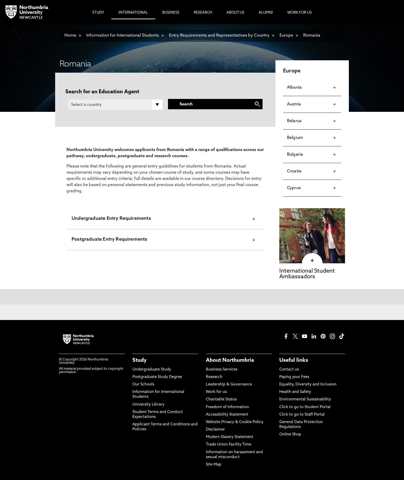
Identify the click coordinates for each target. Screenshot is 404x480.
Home (70, 35)
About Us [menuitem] (235, 13)
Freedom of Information (227, 407)
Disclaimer (215, 430)
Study (139, 360)
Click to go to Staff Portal (302, 415)
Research (214, 377)
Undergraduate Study (151, 370)
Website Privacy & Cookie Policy (234, 422)
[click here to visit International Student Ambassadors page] (312, 261)
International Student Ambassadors (307, 274)
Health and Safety (295, 392)
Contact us (289, 370)
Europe (286, 35)
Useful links (293, 360)
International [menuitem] (133, 13)
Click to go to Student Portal (305, 407)
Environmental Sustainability (305, 399)
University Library (148, 405)
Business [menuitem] (170, 13)
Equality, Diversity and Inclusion (307, 384)
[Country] (115, 104)
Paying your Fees (294, 377)
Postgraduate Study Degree (157, 377)
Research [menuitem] (203, 13)
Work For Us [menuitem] (299, 13)
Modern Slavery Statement (229, 437)
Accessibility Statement (227, 415)
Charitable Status (221, 399)
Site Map (213, 465)
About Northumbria (230, 360)
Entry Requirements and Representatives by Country (219, 35)
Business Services (221, 370)
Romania (311, 35)
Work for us (216, 392)
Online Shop (290, 434)
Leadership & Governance (229, 384)
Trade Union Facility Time (228, 445)
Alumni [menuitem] (266, 13)
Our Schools (143, 384)
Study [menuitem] (98, 13)
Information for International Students (122, 35)
